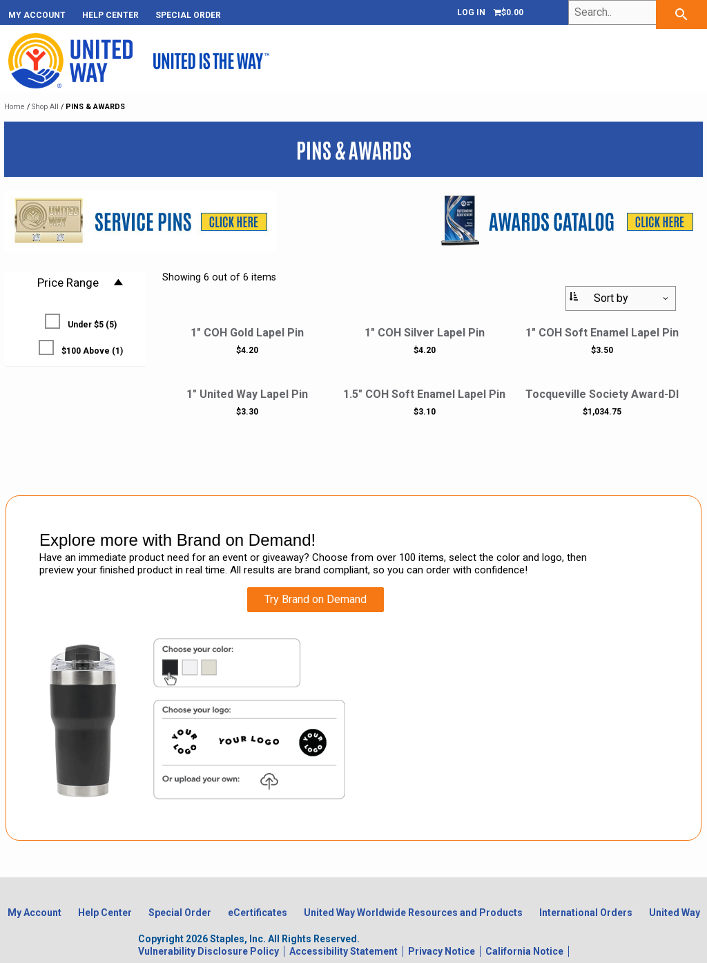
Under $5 (81, 322)
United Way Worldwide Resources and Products (413, 912)
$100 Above (81, 348)
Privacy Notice (441, 951)
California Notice (524, 951)
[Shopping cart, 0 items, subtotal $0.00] (508, 12)
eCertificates (257, 912)
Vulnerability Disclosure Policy (208, 951)
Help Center (110, 15)
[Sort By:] (620, 298)
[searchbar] (681, 14)
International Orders (585, 912)
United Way (674, 912)
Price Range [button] (80, 282)
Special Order (188, 15)
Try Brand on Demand (315, 599)
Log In (471, 12)
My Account (37, 15)
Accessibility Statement (343, 951)
